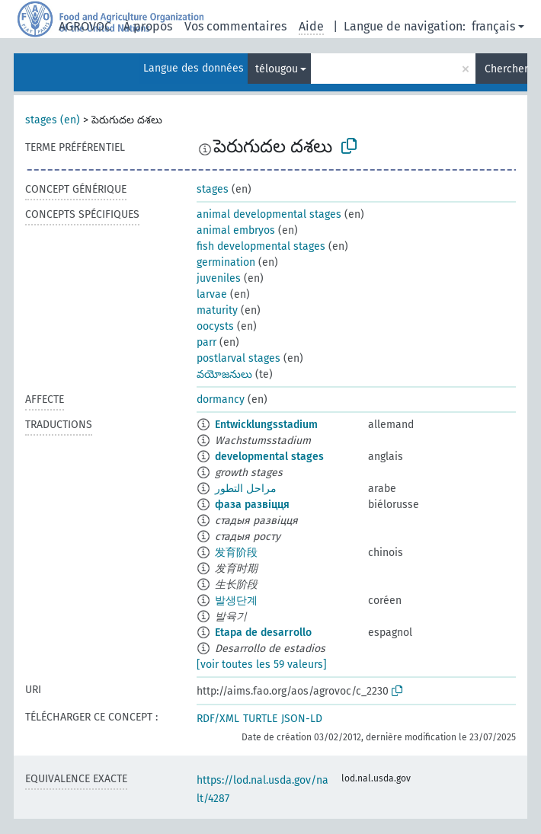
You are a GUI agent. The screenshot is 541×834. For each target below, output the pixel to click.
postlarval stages (238, 358)
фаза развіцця (252, 504)
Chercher (506, 68)
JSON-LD (301, 718)
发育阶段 (236, 552)
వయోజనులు (224, 374)
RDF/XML (218, 718)
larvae (212, 294)
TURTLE (260, 718)
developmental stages (269, 456)
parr (206, 342)
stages (213, 189)
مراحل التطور (246, 488)
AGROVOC (85, 26)
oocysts (215, 326)
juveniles (219, 278)
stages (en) (52, 119)
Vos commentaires (235, 26)
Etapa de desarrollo (263, 632)
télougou (276, 68)
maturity (217, 310)
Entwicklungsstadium (266, 424)
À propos (147, 26)
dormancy (221, 399)
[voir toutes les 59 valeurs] (262, 664)
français (493, 26)
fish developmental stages (261, 246)
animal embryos (236, 230)
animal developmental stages (269, 214)
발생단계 (236, 600)
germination (226, 262)
